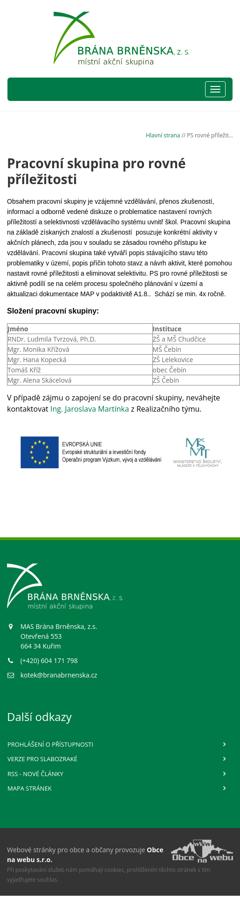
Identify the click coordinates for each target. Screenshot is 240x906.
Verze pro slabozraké (42, 759)
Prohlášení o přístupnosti (50, 744)
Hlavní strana (163, 135)
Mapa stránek (29, 788)
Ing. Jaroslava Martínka (89, 409)
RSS (35, 774)
